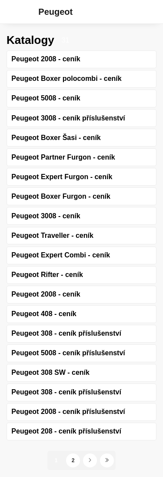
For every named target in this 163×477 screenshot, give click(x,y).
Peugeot (55, 12)
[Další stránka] (90, 460)
